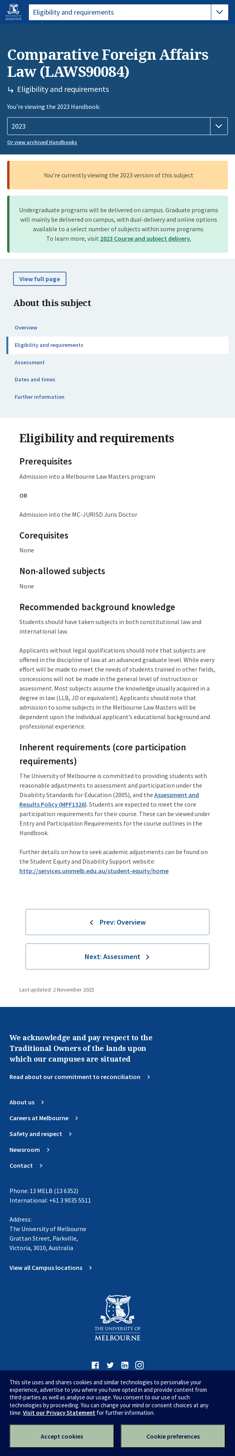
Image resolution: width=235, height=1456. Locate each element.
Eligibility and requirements (49, 344)
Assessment (30, 362)
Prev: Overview (123, 922)
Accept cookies (62, 1436)
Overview (26, 327)
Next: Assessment (112, 956)
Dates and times (35, 379)
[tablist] (128, 12)
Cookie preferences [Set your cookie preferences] (173, 1436)
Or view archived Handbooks (42, 142)
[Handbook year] (117, 126)
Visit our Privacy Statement (59, 1412)
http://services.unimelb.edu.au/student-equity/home (94, 871)
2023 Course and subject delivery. (145, 238)
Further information (39, 396)
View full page (39, 279)
